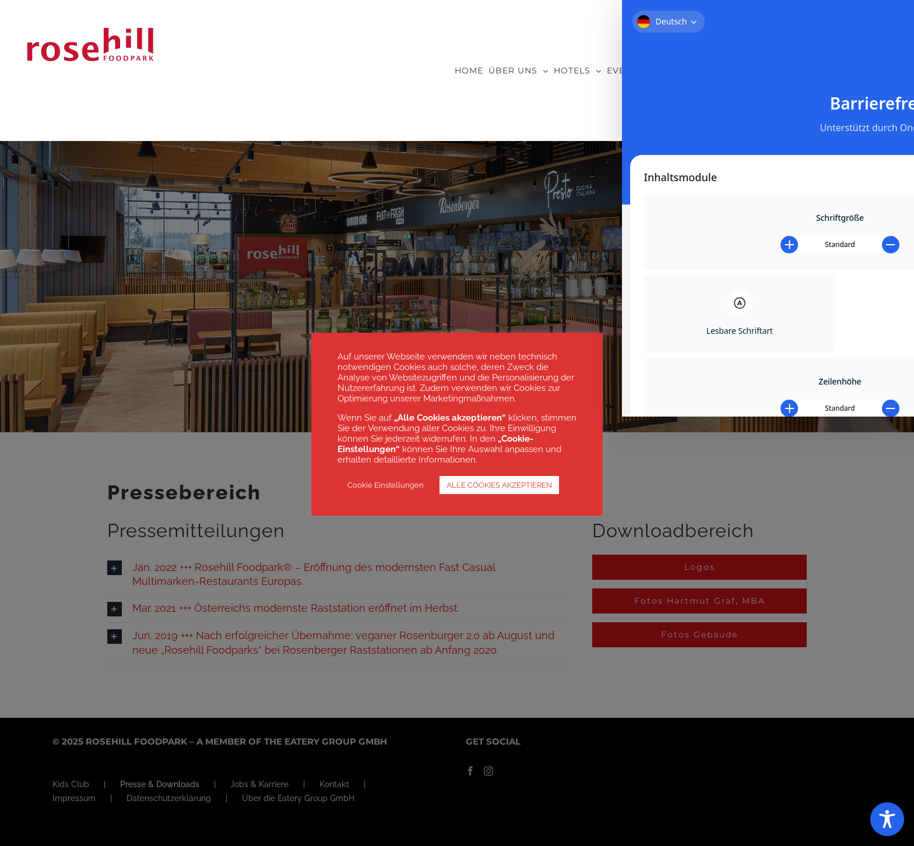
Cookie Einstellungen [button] (385, 485)
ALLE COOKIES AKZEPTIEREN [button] (499, 485)
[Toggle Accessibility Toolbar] (887, 819)
